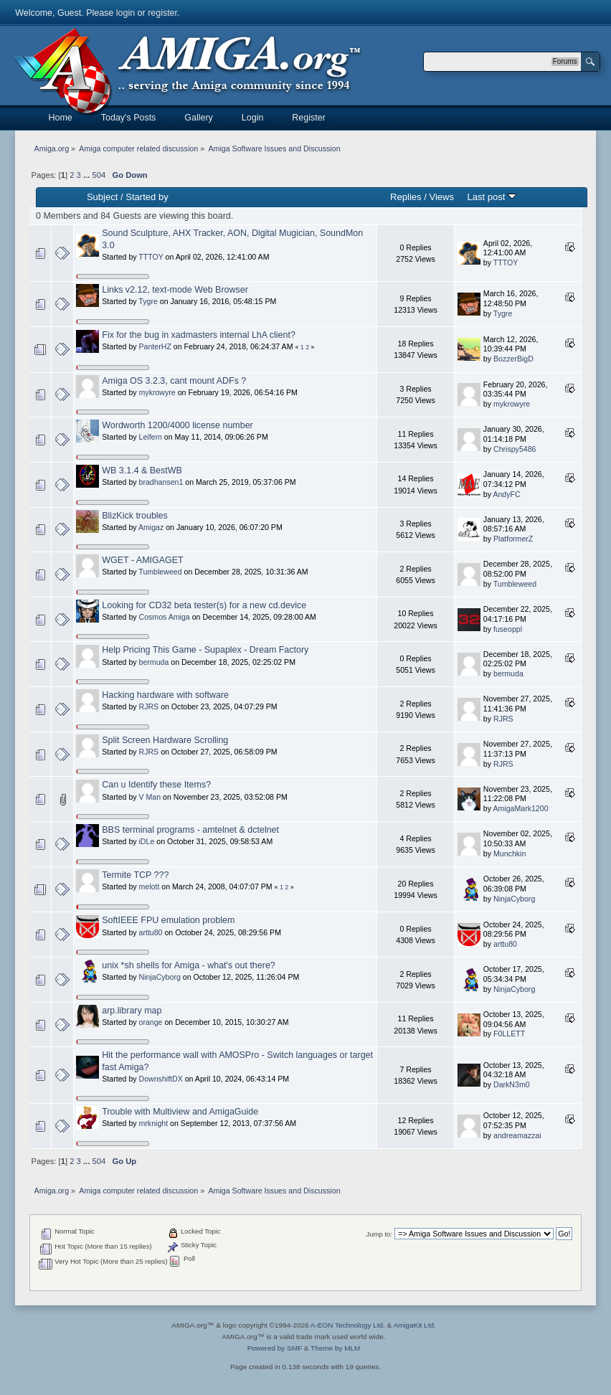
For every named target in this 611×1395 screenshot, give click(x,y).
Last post (491, 196)
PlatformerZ (513, 538)
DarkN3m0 (511, 1084)
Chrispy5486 (514, 449)
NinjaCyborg (514, 898)
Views (441, 196)
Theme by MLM (335, 1348)
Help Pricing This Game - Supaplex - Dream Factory (205, 650)
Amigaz (151, 527)
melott (149, 886)
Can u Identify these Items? (156, 785)
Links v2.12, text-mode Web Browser (175, 290)
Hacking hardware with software (165, 695)
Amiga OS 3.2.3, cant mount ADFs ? (174, 381)
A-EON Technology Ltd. (348, 1325)
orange (151, 1022)
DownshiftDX (161, 1078)
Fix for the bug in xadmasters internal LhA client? (198, 335)
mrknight (154, 1123)
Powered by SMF (274, 1348)
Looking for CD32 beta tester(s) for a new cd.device (204, 605)
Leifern (150, 436)
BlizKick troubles (134, 516)
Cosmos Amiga (164, 617)
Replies (405, 196)
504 (98, 175)
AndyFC (506, 494)
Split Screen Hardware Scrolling (165, 740)
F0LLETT (509, 1033)
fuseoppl (507, 629)
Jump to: (379, 1234)
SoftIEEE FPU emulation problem (168, 920)
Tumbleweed (159, 571)
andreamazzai (517, 1135)
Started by (146, 196)
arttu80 (151, 932)
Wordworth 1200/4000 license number (177, 425)
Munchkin (509, 853)
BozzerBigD (513, 358)
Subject (102, 196)
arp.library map (131, 1011)
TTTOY (150, 256)
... (87, 175)
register (162, 13)
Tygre (148, 301)
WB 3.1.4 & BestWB (142, 470)
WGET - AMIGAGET (142, 560)
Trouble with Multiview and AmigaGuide (180, 1112)
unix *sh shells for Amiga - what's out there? (188, 965)
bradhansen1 (161, 482)
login (125, 13)
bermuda (154, 662)
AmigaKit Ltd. (414, 1325)
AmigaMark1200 (520, 808)
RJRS (149, 706)
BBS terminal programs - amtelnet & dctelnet (190, 830)
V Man (150, 797)
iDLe (147, 841)
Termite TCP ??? (135, 875)
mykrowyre (157, 392)
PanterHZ (155, 346)
